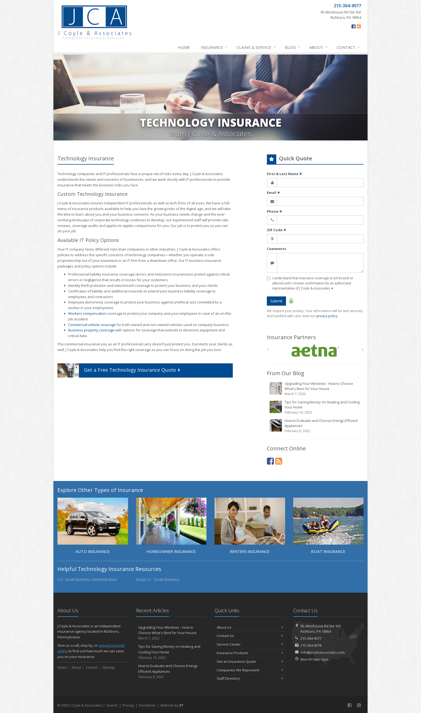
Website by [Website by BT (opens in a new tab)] (172, 705)
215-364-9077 (310, 638)
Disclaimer (147, 705)
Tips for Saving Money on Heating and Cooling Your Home (315, 407)
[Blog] (359, 26)
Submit (276, 300)
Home (184, 47)
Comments (276, 248)
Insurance (214, 47)
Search (112, 705)
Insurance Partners (291, 337)
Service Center (250, 644)
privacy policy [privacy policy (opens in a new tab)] (326, 316)
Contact (348, 47)
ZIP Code (276, 229)
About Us (250, 627)
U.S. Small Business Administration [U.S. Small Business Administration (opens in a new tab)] (87, 579)
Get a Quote (119, 370)
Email (273, 192)
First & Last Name (284, 173)
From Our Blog (285, 373)
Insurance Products (250, 652)
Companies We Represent (250, 670)
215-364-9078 (310, 645)
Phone (274, 211)
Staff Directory (250, 678)
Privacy (128, 705)
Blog (293, 47)
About (318, 47)
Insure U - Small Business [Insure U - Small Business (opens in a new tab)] (158, 579)
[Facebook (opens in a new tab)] (353, 26)
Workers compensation (87, 313)
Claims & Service (256, 47)
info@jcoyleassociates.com (322, 652)
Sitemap (108, 667)
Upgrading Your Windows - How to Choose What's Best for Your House (315, 388)
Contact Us (250, 635)
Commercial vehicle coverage (92, 324)
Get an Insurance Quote (250, 661)
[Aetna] (315, 350)
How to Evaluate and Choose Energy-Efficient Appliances (315, 425)
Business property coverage (91, 330)
